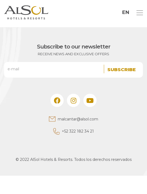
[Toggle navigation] (138, 12)
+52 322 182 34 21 (78, 131)
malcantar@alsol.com (78, 119)
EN (125, 12)
